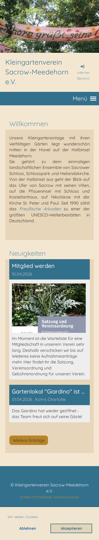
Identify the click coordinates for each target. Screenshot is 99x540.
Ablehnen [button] (27, 528)
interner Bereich (83, 72)
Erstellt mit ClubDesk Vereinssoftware (49, 497)
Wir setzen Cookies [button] (23, 517)
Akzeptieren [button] (71, 528)
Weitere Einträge (29, 440)
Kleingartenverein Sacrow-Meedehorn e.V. (36, 72)
